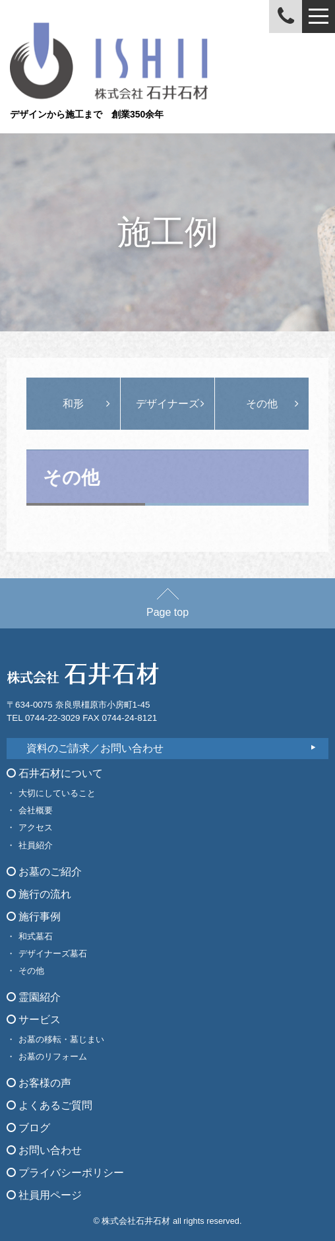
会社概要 (35, 810)
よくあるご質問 (49, 1105)
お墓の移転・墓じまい (61, 1039)
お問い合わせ (44, 1150)
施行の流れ (39, 894)
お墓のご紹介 (44, 871)
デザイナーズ (167, 403)
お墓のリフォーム (52, 1056)
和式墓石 (35, 936)
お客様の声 (39, 1083)
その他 (262, 403)
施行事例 (34, 916)
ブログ (28, 1127)
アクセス (35, 827)
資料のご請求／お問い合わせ (95, 748)
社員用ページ (44, 1195)
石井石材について (55, 773)
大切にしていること (57, 793)
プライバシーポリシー (65, 1172)
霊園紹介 (34, 997)
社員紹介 (35, 845)
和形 (73, 403)
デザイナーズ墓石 (52, 953)
